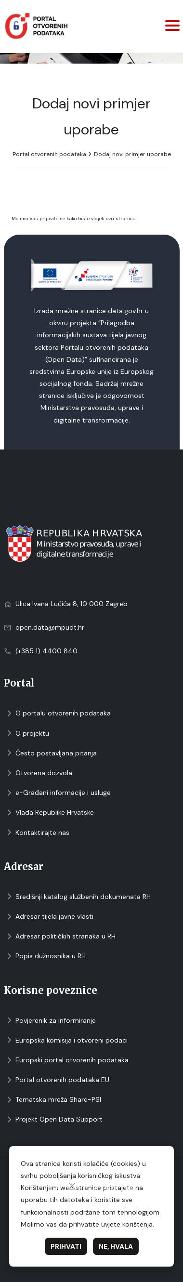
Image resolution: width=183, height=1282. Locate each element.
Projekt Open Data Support (53, 1119)
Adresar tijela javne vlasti (48, 917)
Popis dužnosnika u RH (45, 956)
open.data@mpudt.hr (49, 627)
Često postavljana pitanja (50, 753)
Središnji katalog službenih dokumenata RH (77, 897)
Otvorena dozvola (38, 773)
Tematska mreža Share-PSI (52, 1100)
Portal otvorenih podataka (49, 154)
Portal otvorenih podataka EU (56, 1080)
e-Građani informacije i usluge (57, 793)
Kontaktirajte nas (36, 833)
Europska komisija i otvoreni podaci (66, 1040)
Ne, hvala (116, 1246)
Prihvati (66, 1246)
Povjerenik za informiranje (50, 1021)
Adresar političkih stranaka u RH (60, 936)
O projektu (26, 733)
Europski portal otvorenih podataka (66, 1060)
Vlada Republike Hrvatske (49, 812)
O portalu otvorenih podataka (57, 713)
